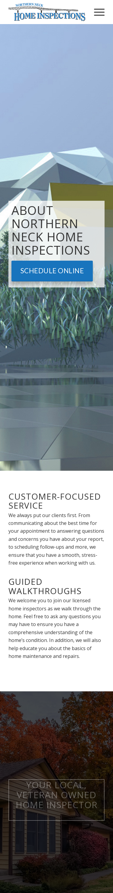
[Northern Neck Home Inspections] (46, 12)
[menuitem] (96, 12)
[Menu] (96, 12)
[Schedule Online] (52, 271)
